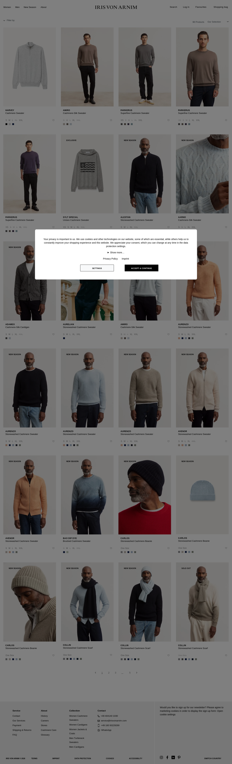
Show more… (117, 252)
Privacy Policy (110, 258)
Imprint (125, 258)
